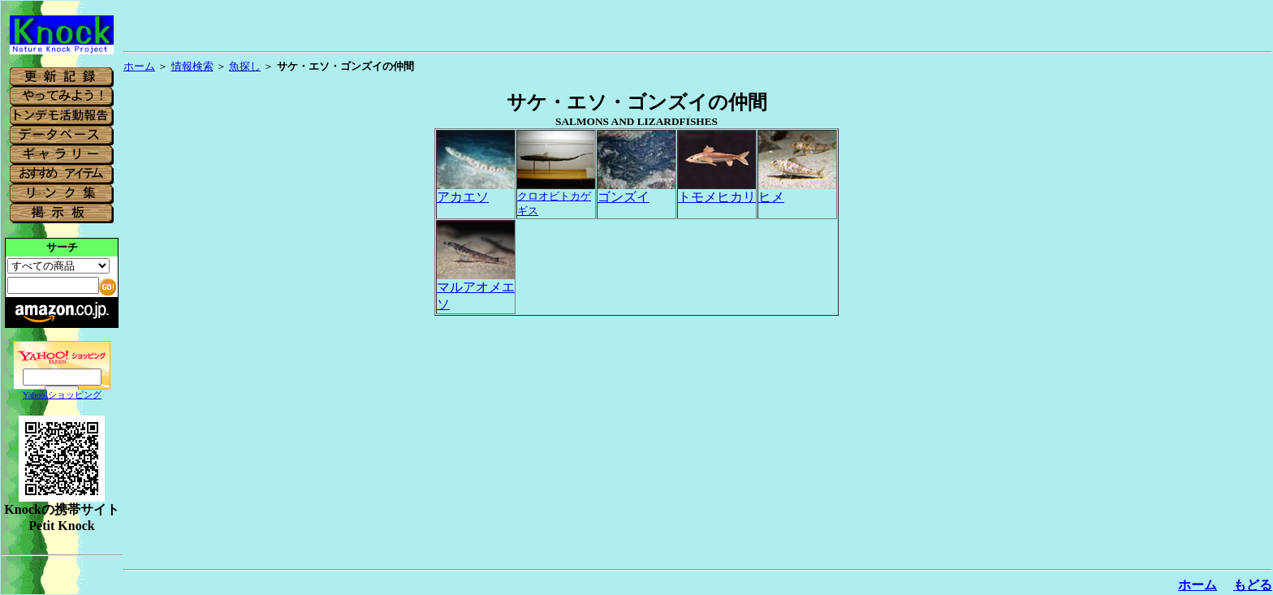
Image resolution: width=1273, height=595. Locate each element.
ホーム (139, 66)
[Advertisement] (1211, 318)
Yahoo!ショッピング (61, 394)
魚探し (245, 66)
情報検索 (192, 66)
